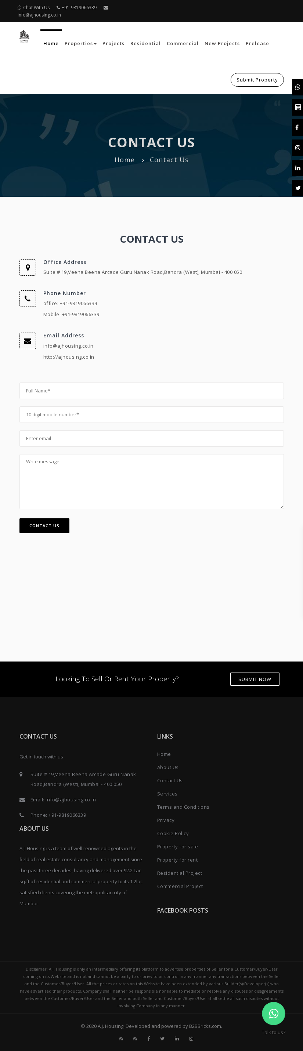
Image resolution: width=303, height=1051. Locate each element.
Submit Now (254, 679)
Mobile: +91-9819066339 (71, 314)
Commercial (183, 43)
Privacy (166, 820)
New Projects (222, 43)
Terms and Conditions (183, 807)
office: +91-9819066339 (70, 303)
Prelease (257, 43)
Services (167, 793)
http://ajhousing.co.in (68, 357)
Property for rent (177, 859)
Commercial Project (180, 886)
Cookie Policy (173, 833)
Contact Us (44, 525)
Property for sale (177, 846)
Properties (81, 43)
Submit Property (257, 79)
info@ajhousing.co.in (68, 346)
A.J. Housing (110, 1026)
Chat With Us (34, 7)
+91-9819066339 (77, 7)
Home (51, 43)
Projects (113, 43)
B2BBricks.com (205, 1026)
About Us (168, 767)
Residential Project (179, 873)
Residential (145, 43)
